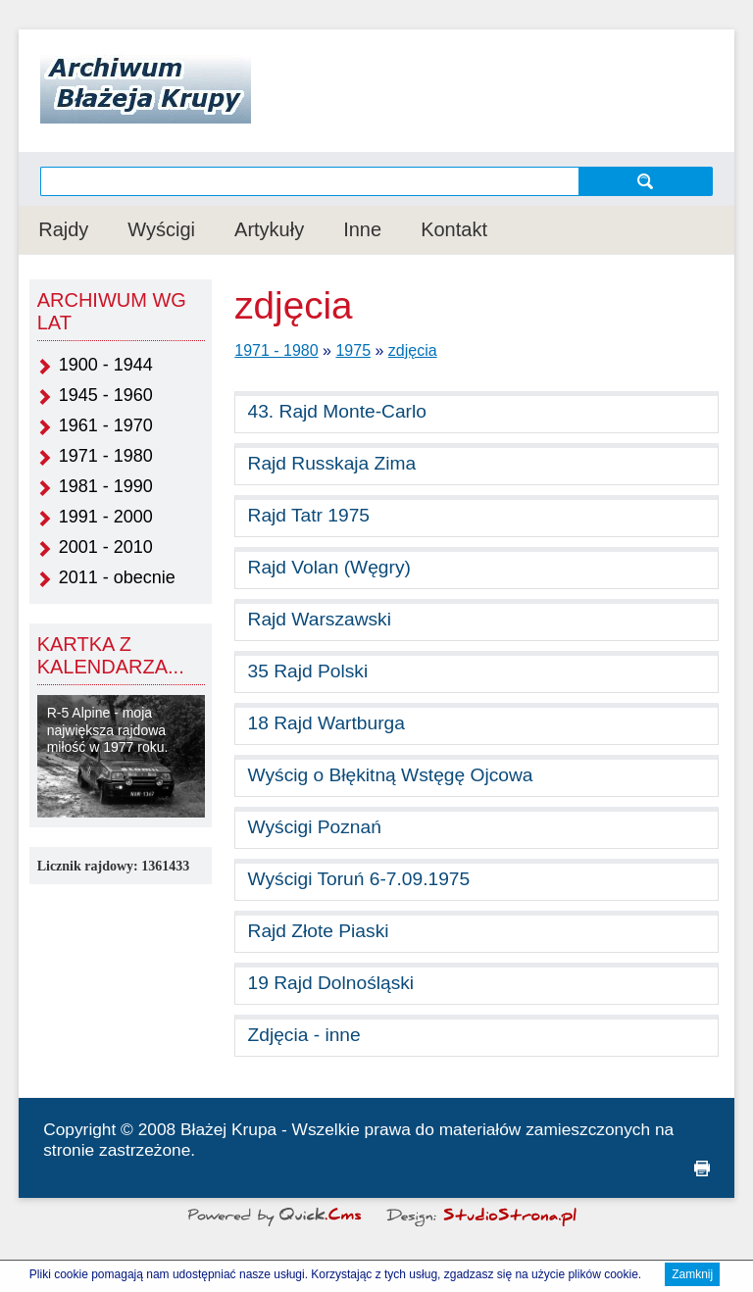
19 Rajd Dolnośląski (331, 982)
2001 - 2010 (106, 547)
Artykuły (269, 229)
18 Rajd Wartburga (326, 723)
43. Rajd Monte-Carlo (337, 411)
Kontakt (454, 229)
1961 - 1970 (106, 425)
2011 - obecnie (117, 577)
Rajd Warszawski (319, 619)
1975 (353, 350)
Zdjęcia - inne (304, 1034)
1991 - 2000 (106, 516)
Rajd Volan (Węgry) (329, 567)
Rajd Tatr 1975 (309, 515)
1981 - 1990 (106, 486)
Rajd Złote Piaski (318, 930)
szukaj (646, 181)
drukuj (702, 1168)
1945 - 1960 (106, 395)
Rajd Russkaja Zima (332, 463)
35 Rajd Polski (308, 671)
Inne (362, 229)
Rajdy (63, 229)
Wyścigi (161, 229)
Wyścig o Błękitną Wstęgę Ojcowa (390, 775)
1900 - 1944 (106, 364)
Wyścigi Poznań (314, 827)
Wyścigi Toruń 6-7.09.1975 (359, 879)
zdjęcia (412, 350)
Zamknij (692, 1276)
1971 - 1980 (106, 456)
